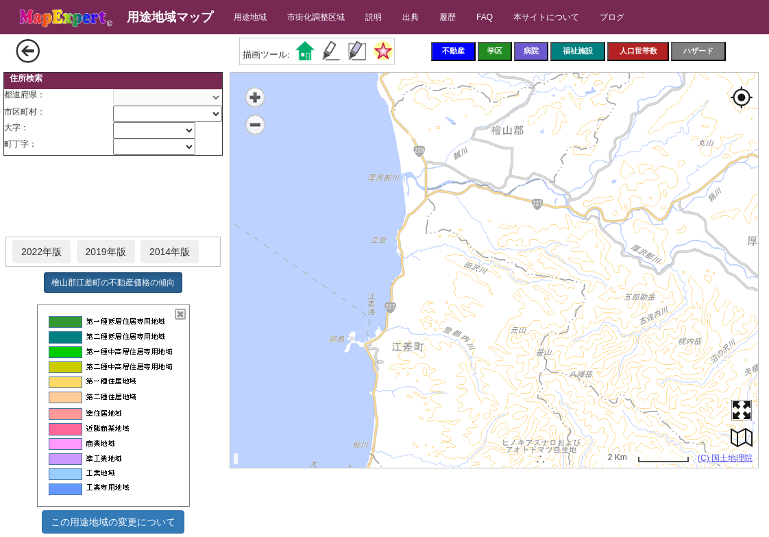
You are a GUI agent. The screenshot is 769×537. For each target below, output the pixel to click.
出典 (410, 17)
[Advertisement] (113, 197)
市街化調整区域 (316, 17)
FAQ (484, 17)
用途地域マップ (170, 17)
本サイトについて (546, 17)
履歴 (447, 17)
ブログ (612, 17)
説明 (373, 17)
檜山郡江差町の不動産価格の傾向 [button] (113, 282)
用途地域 (250, 17)
